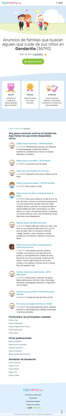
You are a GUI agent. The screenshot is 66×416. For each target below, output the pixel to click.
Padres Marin (13, 333)
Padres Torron (14, 366)
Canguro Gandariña (16, 348)
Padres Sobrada (15, 363)
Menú (59, 3)
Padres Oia (13, 372)
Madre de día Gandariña (17, 345)
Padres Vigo (13, 320)
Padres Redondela (15, 330)
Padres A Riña (14, 375)
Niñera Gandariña (15, 341)
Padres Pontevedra (16, 323)
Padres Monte (14, 369)
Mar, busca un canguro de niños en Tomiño (34, 304)
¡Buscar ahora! (33, 61)
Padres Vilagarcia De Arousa (19, 326)
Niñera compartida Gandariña (19, 354)
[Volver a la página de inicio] (11, 3)
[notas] (33, 408)
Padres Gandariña (15, 351)
